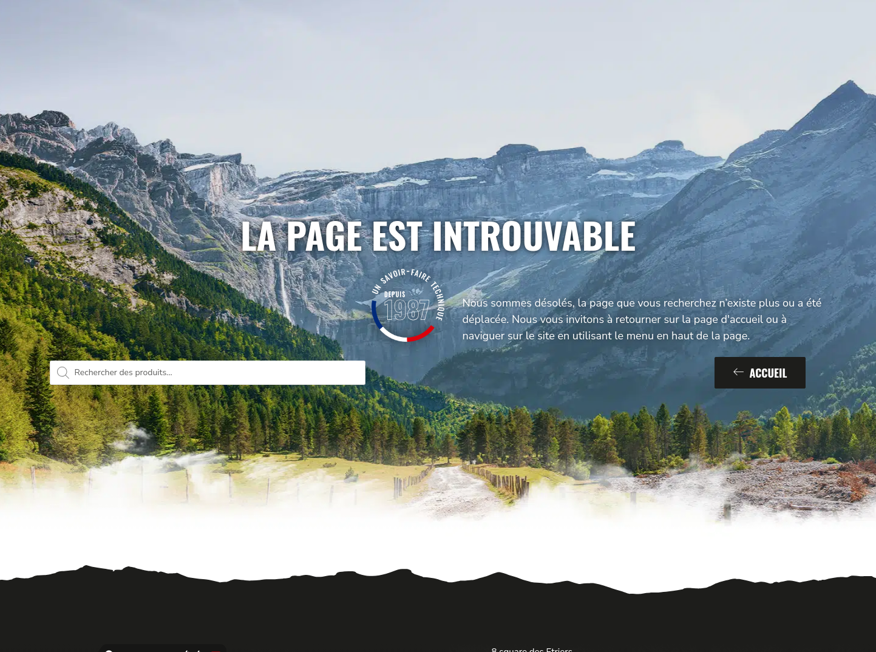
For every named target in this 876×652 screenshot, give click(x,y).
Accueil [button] (760, 373)
